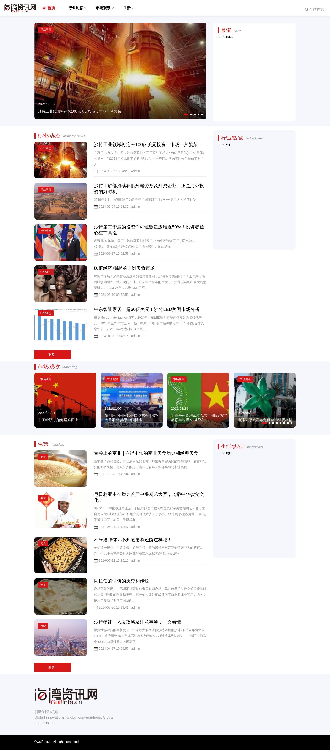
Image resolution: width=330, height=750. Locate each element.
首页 (48, 8)
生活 (127, 8)
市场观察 (103, 8)
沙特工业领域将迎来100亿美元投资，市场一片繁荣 (146, 144)
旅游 (43, 626)
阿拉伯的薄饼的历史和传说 (121, 580)
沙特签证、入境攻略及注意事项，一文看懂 (137, 622)
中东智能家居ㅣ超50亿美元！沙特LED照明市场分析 (147, 309)
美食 (43, 457)
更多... (52, 354)
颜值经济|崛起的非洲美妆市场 (124, 268)
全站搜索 (314, 9)
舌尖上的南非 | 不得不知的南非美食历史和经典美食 (146, 453)
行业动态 (75, 8)
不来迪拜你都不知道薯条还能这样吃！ (133, 539)
